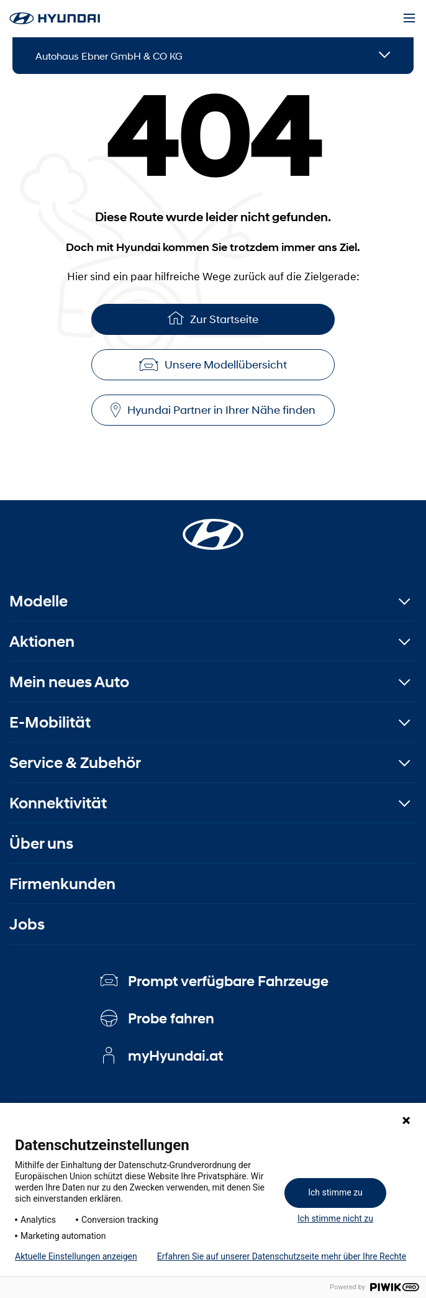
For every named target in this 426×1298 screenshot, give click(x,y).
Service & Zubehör (75, 762)
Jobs (27, 924)
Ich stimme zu (335, 1192)
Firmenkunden (62, 884)
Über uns (41, 843)
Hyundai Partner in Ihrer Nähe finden (213, 410)
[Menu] (409, 18)
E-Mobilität (50, 722)
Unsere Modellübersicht (213, 365)
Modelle (38, 601)
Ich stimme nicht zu (335, 1218)
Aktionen (42, 641)
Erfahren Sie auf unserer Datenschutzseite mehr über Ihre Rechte (281, 1256)
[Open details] (385, 55)
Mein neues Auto (69, 682)
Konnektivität (58, 803)
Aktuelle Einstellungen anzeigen (76, 1256)
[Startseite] (213, 527)
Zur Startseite (213, 317)
